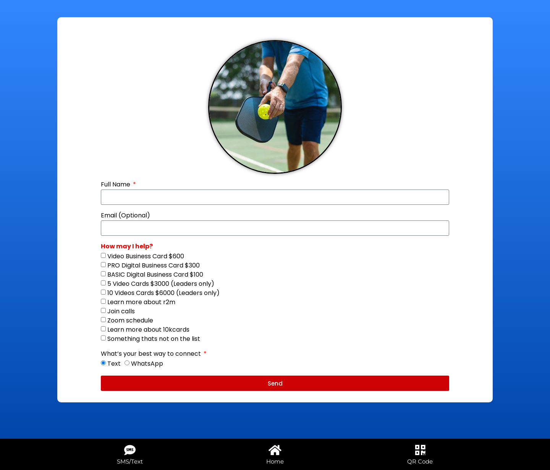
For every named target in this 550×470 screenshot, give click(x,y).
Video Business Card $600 (145, 256)
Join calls (121, 311)
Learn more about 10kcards (148, 329)
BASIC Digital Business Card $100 (155, 274)
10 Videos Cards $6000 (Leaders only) (163, 292)
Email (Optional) (125, 216)
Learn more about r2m (141, 302)
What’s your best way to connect (151, 354)
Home (275, 461)
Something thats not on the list (153, 338)
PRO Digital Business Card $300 (153, 265)
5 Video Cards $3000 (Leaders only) (160, 283)
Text (114, 363)
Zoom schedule (130, 320)
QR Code (420, 461)
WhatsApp (147, 363)
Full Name (116, 185)
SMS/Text (130, 461)
